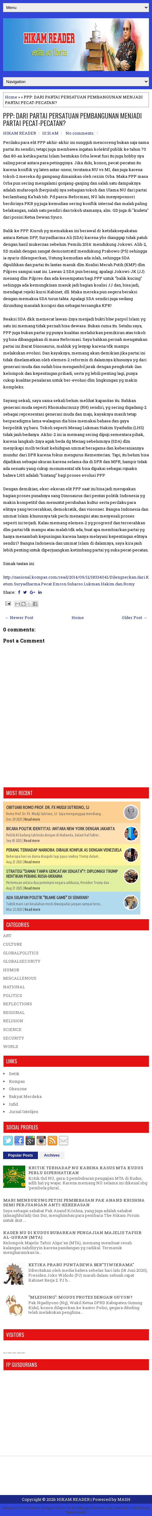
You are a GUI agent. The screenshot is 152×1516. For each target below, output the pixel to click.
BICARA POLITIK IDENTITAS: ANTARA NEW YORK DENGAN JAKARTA (60, 828)
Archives (52, 1155)
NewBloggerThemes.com (92, 1507)
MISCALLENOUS (19, 978)
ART (7, 935)
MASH (123, 1499)
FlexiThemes (29, 1507)
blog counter (21, 1353)
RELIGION (13, 1021)
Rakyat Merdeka (25, 1096)
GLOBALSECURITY (21, 961)
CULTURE (12, 944)
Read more (32, 819)
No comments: (80, 133)
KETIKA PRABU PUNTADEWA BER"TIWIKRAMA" (81, 1264)
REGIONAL (14, 1012)
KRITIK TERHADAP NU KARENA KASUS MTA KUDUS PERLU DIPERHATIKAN (85, 1170)
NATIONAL (14, 987)
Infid (13, 1104)
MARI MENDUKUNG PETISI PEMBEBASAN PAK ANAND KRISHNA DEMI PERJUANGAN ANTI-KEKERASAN (74, 1202)
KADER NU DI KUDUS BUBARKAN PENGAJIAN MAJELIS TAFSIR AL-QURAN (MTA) (72, 1235)
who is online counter (9, 1353)
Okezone (18, 1088)
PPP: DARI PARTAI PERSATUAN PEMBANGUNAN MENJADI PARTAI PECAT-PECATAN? (72, 119)
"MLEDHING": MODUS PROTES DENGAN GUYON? (80, 1297)
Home (11, 97)
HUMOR (11, 970)
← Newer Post (19, 617)
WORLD (10, 1046)
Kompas (17, 1081)
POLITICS (12, 995)
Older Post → (134, 617)
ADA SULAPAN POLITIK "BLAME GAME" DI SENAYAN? (47, 897)
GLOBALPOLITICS (21, 953)
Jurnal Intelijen (23, 1111)
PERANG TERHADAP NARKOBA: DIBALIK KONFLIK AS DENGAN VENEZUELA (63, 850)
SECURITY (13, 1038)
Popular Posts (20, 1155)
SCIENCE (12, 1029)
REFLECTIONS (17, 1004)
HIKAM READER (73, 1499)
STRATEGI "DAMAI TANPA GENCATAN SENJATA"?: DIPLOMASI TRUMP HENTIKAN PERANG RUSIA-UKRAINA (62, 874)
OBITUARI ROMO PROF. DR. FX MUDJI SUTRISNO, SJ (47, 807)
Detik (14, 1073)
